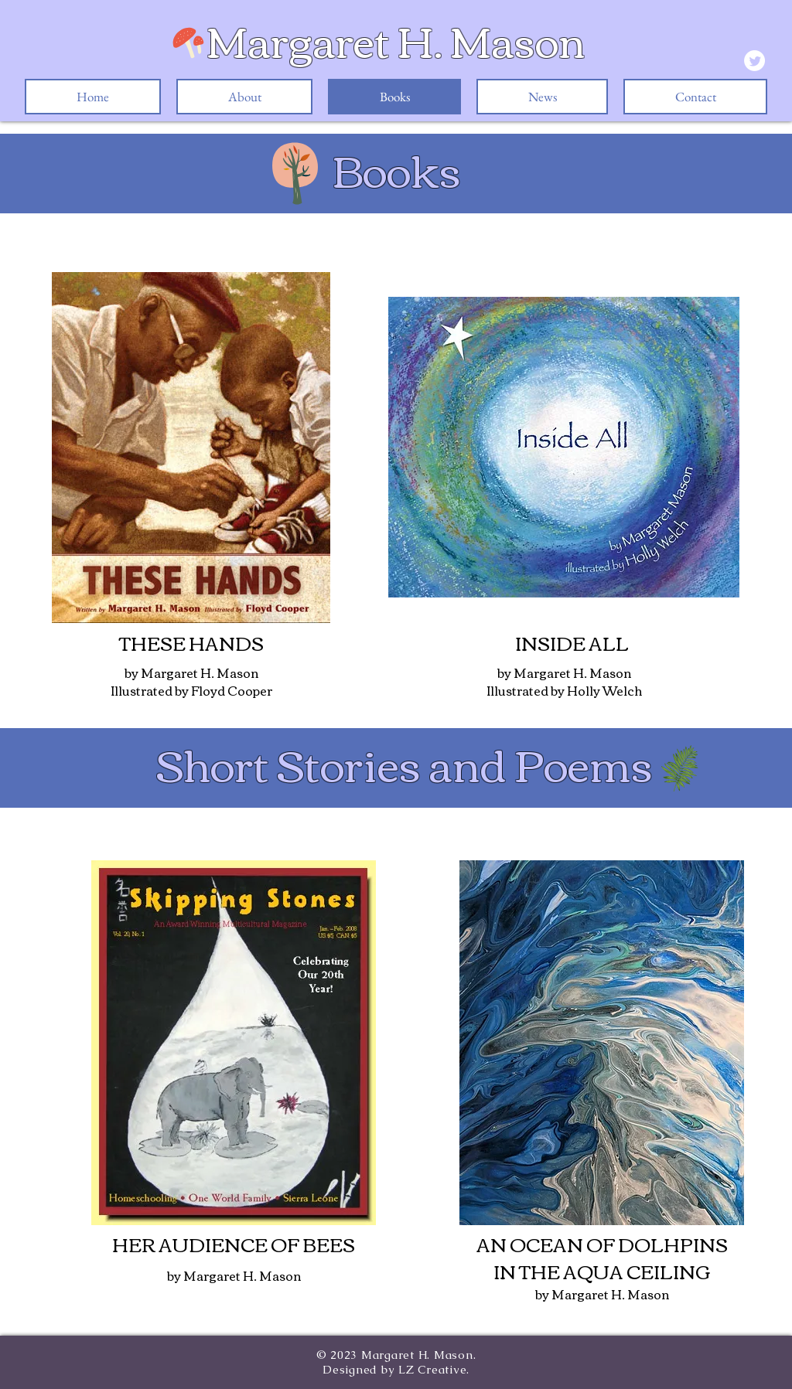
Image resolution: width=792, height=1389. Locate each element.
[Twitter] (754, 60)
